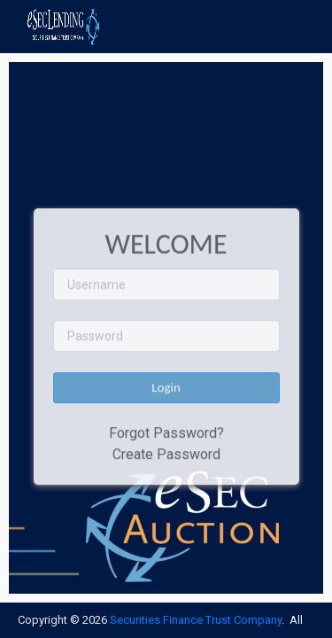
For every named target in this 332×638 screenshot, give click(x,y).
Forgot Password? (166, 432)
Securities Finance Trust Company (196, 619)
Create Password (166, 454)
